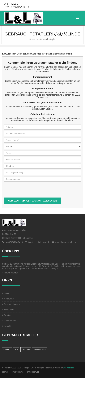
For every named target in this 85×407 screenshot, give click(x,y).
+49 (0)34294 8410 (20, 7)
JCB (16, 350)
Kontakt (6, 326)
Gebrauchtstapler (47, 39)
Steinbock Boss (40, 350)
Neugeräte (8, 299)
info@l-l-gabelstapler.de (39, 242)
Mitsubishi (26, 350)
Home (32, 39)
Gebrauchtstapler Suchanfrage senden (32, 201)
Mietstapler (8, 309)
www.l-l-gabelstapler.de (65, 242)
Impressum (17, 372)
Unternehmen (9, 320)
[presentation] (26, 192)
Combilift (7, 350)
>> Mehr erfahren (10, 273)
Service (6, 315)
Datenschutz (33, 372)
